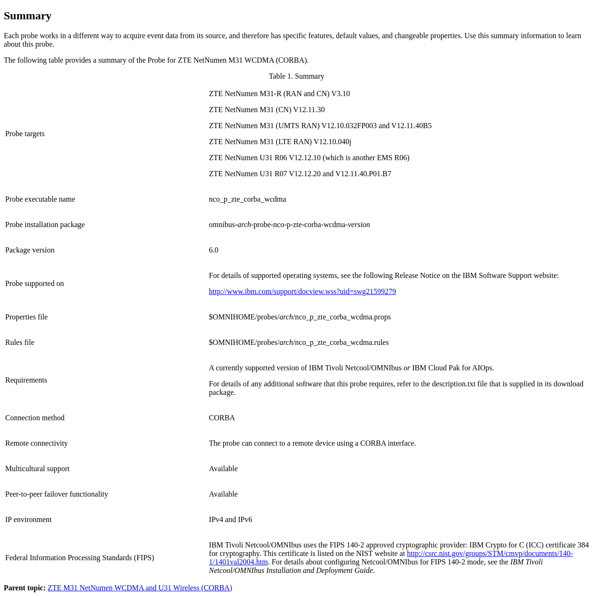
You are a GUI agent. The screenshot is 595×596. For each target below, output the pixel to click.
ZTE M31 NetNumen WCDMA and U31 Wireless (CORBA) (140, 588)
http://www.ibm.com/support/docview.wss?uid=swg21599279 (302, 291)
